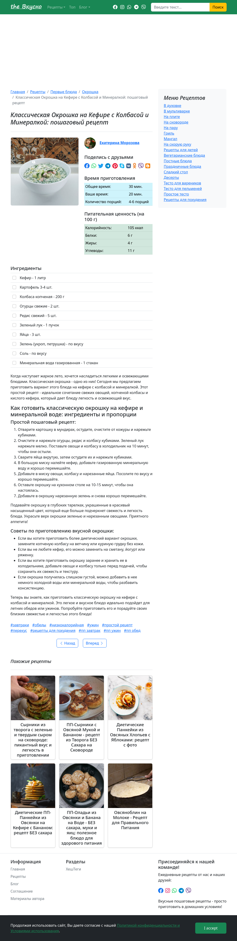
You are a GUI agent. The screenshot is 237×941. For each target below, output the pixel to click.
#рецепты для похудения (52, 630)
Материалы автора (28, 898)
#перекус (19, 630)
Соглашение (22, 891)
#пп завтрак (89, 630)
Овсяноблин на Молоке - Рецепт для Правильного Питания (130, 819)
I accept (211, 928)
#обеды (39, 624)
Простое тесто (176, 194)
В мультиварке (177, 111)
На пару (171, 127)
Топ (72, 7)
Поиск (218, 7)
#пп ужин (112, 630)
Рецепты (55, 7)
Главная (18, 91)
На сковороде (176, 122)
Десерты (171, 177)
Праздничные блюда (182, 166)
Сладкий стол (176, 172)
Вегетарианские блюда (184, 155)
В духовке (172, 105)
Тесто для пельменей (183, 188)
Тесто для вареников (182, 183)
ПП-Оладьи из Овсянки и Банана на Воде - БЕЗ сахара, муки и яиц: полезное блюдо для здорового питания (81, 827)
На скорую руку (177, 144)
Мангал (170, 138)
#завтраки (20, 624)
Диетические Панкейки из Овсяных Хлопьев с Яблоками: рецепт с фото (130, 735)
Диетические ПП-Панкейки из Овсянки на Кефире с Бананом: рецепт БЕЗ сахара (33, 822)
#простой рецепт (117, 624)
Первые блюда (64, 91)
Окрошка (90, 91)
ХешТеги (73, 869)
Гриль (169, 133)
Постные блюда (178, 160)
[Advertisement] (118, 49)
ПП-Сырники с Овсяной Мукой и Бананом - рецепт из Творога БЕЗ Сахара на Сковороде (81, 737)
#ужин (93, 624)
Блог (83, 7)
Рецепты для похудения (185, 199)
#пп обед (132, 630)
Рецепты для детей (181, 149)
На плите (172, 116)
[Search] (180, 7)
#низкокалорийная (66, 624)
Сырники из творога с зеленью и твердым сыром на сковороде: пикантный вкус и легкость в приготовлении (33, 740)
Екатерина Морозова (119, 142)
